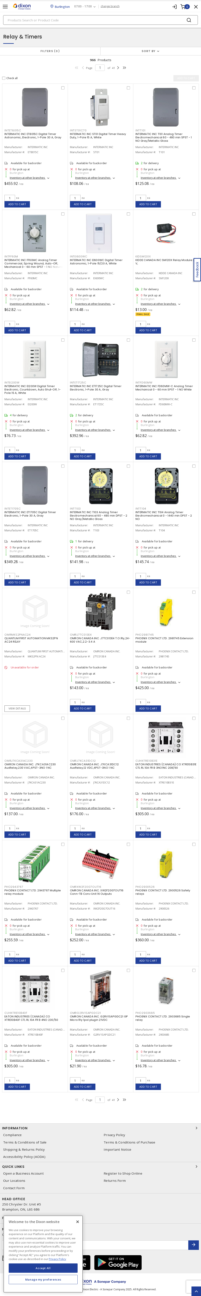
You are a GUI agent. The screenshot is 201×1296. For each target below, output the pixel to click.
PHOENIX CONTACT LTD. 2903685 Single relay (162, 1018)
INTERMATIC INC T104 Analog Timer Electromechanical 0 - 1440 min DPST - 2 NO (163, 515)
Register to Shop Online (123, 1173)
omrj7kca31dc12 (83, 761)
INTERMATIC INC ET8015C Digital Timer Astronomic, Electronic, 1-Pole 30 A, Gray (32, 135)
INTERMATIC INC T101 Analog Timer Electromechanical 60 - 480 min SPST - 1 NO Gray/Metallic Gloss (163, 137)
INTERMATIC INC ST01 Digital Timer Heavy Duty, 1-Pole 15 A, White (98, 135)
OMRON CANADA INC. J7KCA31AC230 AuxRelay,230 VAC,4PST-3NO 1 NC (30, 766)
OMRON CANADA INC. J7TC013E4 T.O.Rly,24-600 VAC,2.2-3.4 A (100, 639)
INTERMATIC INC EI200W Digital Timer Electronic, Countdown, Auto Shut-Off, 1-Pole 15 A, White (32, 389)
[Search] (100, 20)
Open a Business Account (23, 1173)
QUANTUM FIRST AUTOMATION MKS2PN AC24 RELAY (31, 639)
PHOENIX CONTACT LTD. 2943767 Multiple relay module (32, 892)
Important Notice (117, 1150)
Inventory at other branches (28, 178)
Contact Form (14, 1188)
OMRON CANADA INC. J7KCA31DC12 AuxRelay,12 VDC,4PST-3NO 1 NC (94, 766)
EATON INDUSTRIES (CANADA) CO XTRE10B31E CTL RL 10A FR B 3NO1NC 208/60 (166, 766)
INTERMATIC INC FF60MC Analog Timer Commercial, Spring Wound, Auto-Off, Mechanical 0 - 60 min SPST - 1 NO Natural (33, 263)
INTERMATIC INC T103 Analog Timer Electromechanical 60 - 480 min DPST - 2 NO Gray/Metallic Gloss (98, 515)
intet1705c (12, 508)
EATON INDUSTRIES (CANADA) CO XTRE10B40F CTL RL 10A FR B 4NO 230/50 (31, 1018)
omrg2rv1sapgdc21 (85, 1013)
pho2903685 (145, 1013)
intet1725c (78, 382)
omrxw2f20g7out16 (85, 887)
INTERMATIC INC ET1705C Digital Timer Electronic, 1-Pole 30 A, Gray (30, 513)
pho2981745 (144, 634)
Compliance (12, 1135)
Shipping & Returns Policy (24, 1150)
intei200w (12, 382)
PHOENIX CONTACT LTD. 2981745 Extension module (164, 639)
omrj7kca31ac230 (18, 761)
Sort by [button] (149, 51)
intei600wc (78, 256)
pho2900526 (145, 887)
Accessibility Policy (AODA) (24, 1157)
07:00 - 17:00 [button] (83, 6)
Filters (50, 51)
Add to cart (17, 204)
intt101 (140, 130)
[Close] (77, 1221)
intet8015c (12, 130)
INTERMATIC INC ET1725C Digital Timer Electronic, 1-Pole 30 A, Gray (95, 387)
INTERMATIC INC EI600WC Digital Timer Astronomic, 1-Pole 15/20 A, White (96, 261)
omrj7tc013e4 (81, 634)
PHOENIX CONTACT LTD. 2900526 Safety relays (162, 892)
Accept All (43, 1268)
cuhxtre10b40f (15, 1013)
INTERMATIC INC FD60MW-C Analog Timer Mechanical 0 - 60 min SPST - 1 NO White (164, 387)
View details (17, 708)
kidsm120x (143, 256)
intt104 (140, 508)
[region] (43, 1254)
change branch (110, 6)
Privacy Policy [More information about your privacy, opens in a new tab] (57, 1259)
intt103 (75, 508)
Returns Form (115, 1181)
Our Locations (14, 1181)
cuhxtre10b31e (146, 761)
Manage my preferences (43, 1279)
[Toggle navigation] (5, 7)
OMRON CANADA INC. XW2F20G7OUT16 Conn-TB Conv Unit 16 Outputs (97, 892)
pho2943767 (13, 887)
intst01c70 (78, 130)
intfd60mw (143, 382)
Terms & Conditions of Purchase (129, 1142)
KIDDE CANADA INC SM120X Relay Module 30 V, (166, 261)
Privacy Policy (114, 1135)
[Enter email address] (95, 1245)
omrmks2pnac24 (17, 634)
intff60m (11, 256)
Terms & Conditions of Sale (25, 1142)
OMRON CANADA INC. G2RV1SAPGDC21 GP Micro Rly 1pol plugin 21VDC (99, 1018)
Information (100, 1128)
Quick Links (100, 1166)
